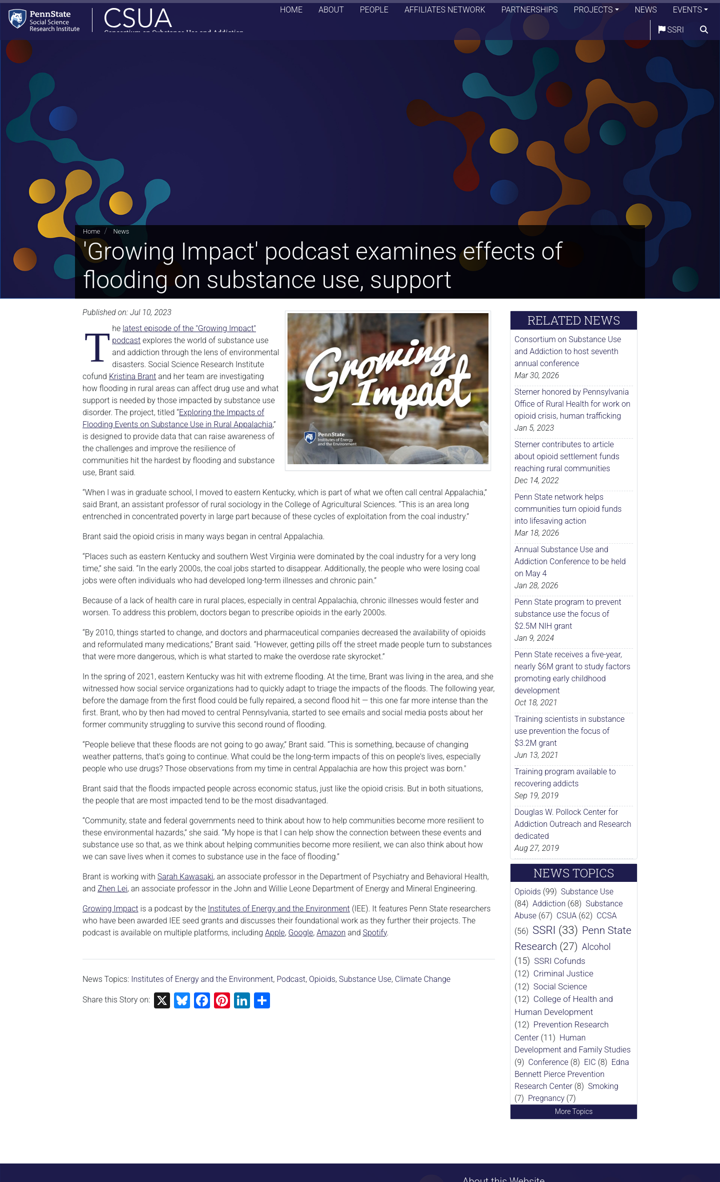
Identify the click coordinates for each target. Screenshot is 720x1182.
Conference (548, 1062)
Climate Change (422, 979)
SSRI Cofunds (560, 961)
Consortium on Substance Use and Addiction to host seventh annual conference (567, 351)
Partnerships (530, 12)
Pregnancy (546, 1098)
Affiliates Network (445, 12)
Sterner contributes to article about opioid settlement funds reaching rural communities (567, 456)
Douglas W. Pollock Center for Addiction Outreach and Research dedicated (573, 824)
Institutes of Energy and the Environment (279, 908)
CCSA (606, 915)
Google (301, 932)
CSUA (566, 915)
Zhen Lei (113, 888)
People (374, 12)
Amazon (331, 932)
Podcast (291, 979)
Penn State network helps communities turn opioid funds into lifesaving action (568, 509)
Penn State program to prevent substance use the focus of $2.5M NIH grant (568, 614)
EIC (590, 1062)
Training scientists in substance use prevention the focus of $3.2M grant (569, 731)
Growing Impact (110, 908)
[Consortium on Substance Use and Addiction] (128, 22)
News (646, 12)
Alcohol (596, 947)
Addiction (549, 903)
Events (687, 12)
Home (291, 12)
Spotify (374, 932)
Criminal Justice (564, 973)
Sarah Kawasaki (186, 876)
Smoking (603, 1086)
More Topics (574, 1111)
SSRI (671, 32)
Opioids (322, 979)
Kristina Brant (132, 376)
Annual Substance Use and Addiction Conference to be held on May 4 (570, 561)
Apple (275, 932)
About (331, 12)
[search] (704, 33)
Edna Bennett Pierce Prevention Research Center (571, 1074)
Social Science (561, 986)
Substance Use (365, 979)
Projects (593, 12)
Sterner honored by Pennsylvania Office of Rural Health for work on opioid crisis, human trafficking (572, 404)
